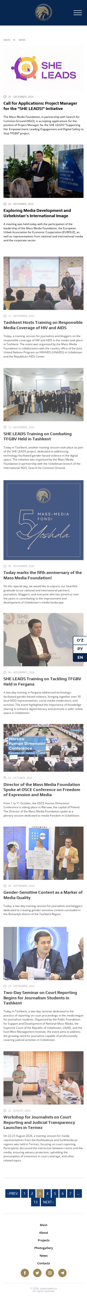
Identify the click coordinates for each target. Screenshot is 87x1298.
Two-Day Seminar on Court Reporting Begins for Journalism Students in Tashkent (40, 1003)
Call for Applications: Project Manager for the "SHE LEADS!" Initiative (40, 106)
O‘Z (80, 640)
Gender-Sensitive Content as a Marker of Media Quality (43, 899)
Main (6, 40)
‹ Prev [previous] (13, 1193)
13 (35, 1202)
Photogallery (43, 1248)
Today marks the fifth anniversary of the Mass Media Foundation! (42, 581)
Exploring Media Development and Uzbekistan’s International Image (37, 213)
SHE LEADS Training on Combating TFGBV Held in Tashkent (37, 441)
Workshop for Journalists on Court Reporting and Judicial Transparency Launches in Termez (39, 1127)
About (43, 1232)
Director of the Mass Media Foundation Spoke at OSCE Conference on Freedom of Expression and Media (41, 793)
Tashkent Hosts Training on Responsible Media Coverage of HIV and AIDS (43, 329)
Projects (43, 1240)
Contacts (43, 1263)
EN (80, 657)
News (44, 1255)
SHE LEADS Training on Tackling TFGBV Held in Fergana (42, 686)
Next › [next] (48, 1202)
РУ (80, 649)
